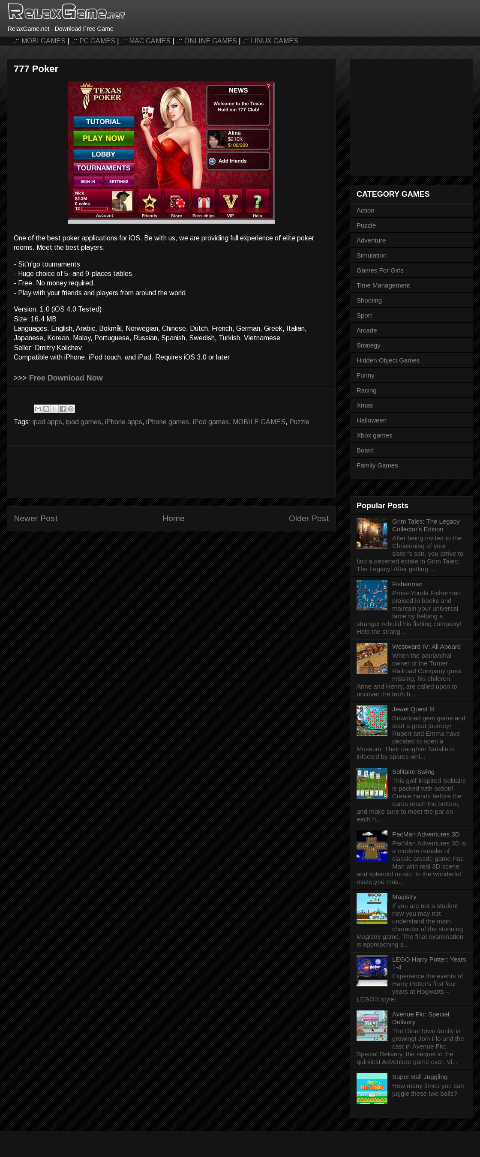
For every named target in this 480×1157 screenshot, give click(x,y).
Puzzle (299, 422)
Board (365, 450)
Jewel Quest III (413, 709)
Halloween (372, 420)
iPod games (211, 422)
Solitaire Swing (413, 771)
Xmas (365, 405)
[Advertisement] (171, 471)
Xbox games (374, 435)
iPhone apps (123, 422)
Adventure (371, 240)
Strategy (369, 345)
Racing (367, 390)
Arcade (367, 330)
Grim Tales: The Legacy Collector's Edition (426, 525)
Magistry (404, 896)
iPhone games (167, 422)
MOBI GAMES (43, 41)
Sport (364, 315)
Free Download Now (66, 378)
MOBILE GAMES (259, 422)
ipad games (83, 422)
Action (366, 210)
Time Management (383, 285)
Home (173, 518)
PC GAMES (97, 41)
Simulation (372, 255)
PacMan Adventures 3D (426, 834)
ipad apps (47, 422)
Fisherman (407, 583)
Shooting (369, 300)
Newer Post (36, 518)
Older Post (309, 518)
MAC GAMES (150, 41)
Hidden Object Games (388, 360)
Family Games (377, 465)
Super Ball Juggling (419, 1076)
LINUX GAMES (274, 41)
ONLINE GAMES (210, 41)
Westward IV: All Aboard (426, 646)
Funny (366, 375)
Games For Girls (380, 270)
